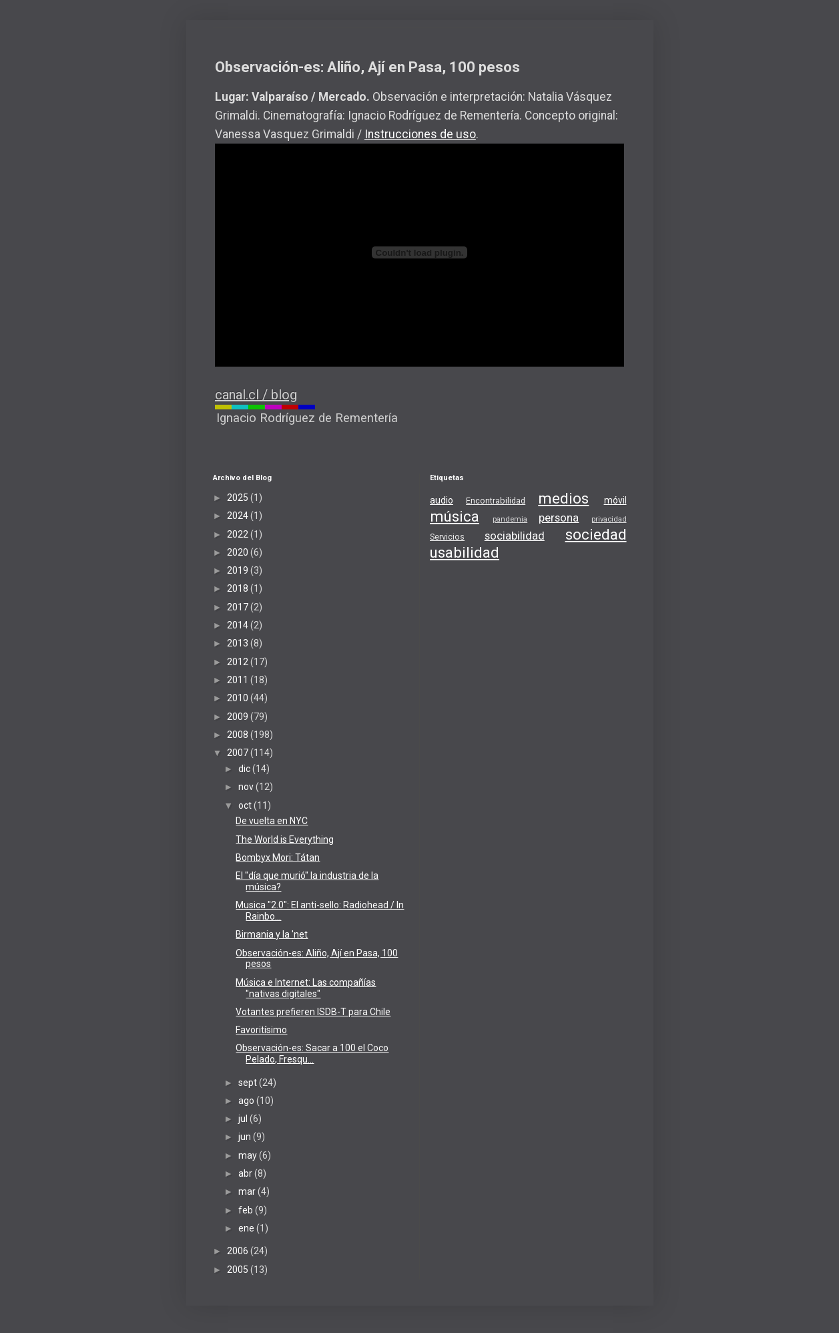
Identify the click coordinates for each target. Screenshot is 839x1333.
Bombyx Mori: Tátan (278, 857)
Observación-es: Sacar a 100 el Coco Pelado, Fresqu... (312, 1053)
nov (247, 786)
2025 (238, 497)
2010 (238, 698)
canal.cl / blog (256, 395)
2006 (238, 1251)
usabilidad (464, 552)
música (454, 516)
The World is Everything (285, 839)
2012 (238, 661)
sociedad (596, 534)
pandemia (510, 519)
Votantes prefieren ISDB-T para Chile (313, 1011)
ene (247, 1228)
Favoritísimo (261, 1029)
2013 (238, 643)
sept (248, 1082)
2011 (238, 680)
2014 (238, 625)
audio (441, 500)
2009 (238, 716)
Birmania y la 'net (272, 934)
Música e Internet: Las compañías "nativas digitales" (306, 988)
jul (244, 1118)
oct (246, 805)
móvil (615, 500)
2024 (238, 515)
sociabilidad (515, 535)
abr (246, 1173)
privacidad (609, 519)
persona (559, 517)
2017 (238, 607)
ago (247, 1100)
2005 (238, 1269)
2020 (238, 552)
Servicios (447, 537)
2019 (238, 570)
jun (245, 1136)
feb (246, 1210)
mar (248, 1191)
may (248, 1155)
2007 (238, 752)
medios (563, 498)
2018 (238, 588)
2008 (238, 734)
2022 (238, 534)
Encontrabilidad (495, 501)
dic (245, 768)
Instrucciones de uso (420, 134)
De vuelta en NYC (272, 820)
